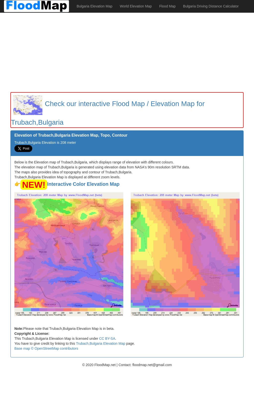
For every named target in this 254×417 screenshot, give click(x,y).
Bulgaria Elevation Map (94, 6)
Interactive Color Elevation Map (83, 184)
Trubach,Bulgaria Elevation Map (100, 343)
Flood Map (167, 6)
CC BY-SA (107, 339)
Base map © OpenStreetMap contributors (46, 348)
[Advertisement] (127, 52)
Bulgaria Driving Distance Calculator (211, 6)
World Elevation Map (136, 6)
